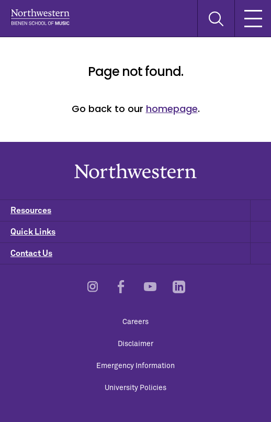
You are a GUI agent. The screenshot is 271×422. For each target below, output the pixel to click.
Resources (140, 210)
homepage (172, 108)
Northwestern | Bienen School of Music (40, 17)
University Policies (135, 388)
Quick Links (140, 231)
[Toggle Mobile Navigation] (252, 18)
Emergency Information (135, 366)
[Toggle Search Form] (215, 18)
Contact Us (140, 253)
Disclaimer (135, 344)
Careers (135, 322)
